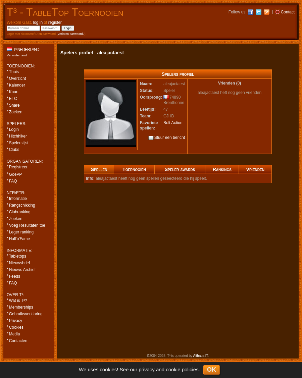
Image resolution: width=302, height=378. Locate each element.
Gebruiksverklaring (26, 314)
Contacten (18, 340)
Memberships (21, 307)
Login (14, 129)
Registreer (18, 167)
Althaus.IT (200, 356)
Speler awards (180, 169)
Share (14, 105)
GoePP (15, 174)
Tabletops (17, 256)
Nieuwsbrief (19, 263)
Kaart (14, 92)
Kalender (17, 85)
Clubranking (20, 212)
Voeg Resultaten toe (27, 225)
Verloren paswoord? (71, 34)
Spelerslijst (19, 143)
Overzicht (17, 78)
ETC (13, 98)
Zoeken (15, 112)
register (54, 22)
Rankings (222, 169)
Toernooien (134, 169)
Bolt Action (173, 122)
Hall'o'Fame (19, 238)
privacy (147, 369)
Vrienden (255, 169)
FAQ (13, 181)
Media (14, 334)
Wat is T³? (18, 300)
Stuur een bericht (166, 138)
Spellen (99, 169)
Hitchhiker (18, 136)
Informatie (18, 198)
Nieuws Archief (22, 269)
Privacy (15, 320)
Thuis (14, 71)
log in (38, 22)
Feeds (14, 276)
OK (211, 369)
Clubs (14, 149)
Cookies (16, 327)
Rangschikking (22, 205)
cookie (173, 369)
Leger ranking (21, 232)
